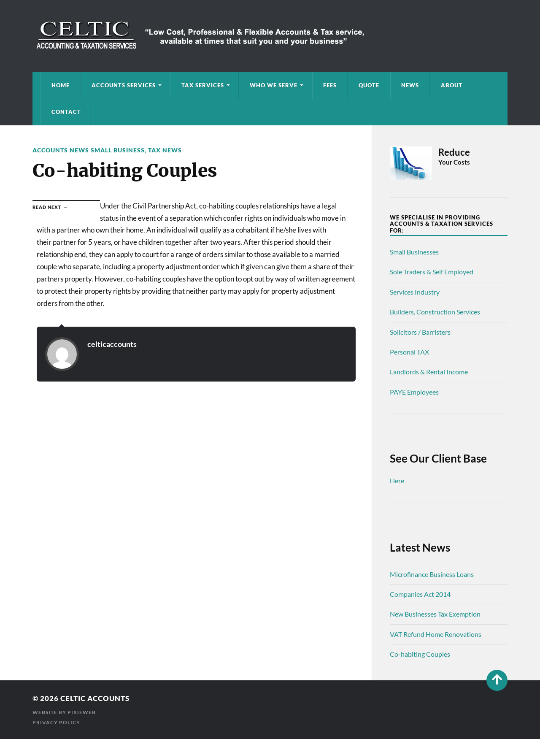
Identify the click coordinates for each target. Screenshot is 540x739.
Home (60, 85)
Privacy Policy (56, 722)
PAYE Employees (414, 392)
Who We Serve (273, 85)
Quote (369, 85)
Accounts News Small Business (88, 150)
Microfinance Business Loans (432, 574)
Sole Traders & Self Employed (431, 272)
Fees (330, 85)
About (451, 85)
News (410, 85)
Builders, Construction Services (435, 312)
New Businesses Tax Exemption (435, 614)
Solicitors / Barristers (420, 332)
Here (397, 480)
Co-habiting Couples (420, 654)
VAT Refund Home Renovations (435, 634)
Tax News (165, 150)
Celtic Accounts (95, 698)
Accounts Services (124, 85)
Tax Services (202, 85)
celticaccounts (112, 344)
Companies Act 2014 (420, 594)
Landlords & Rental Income (429, 372)
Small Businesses (414, 252)
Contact (66, 111)
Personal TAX (409, 352)
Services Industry (415, 292)
